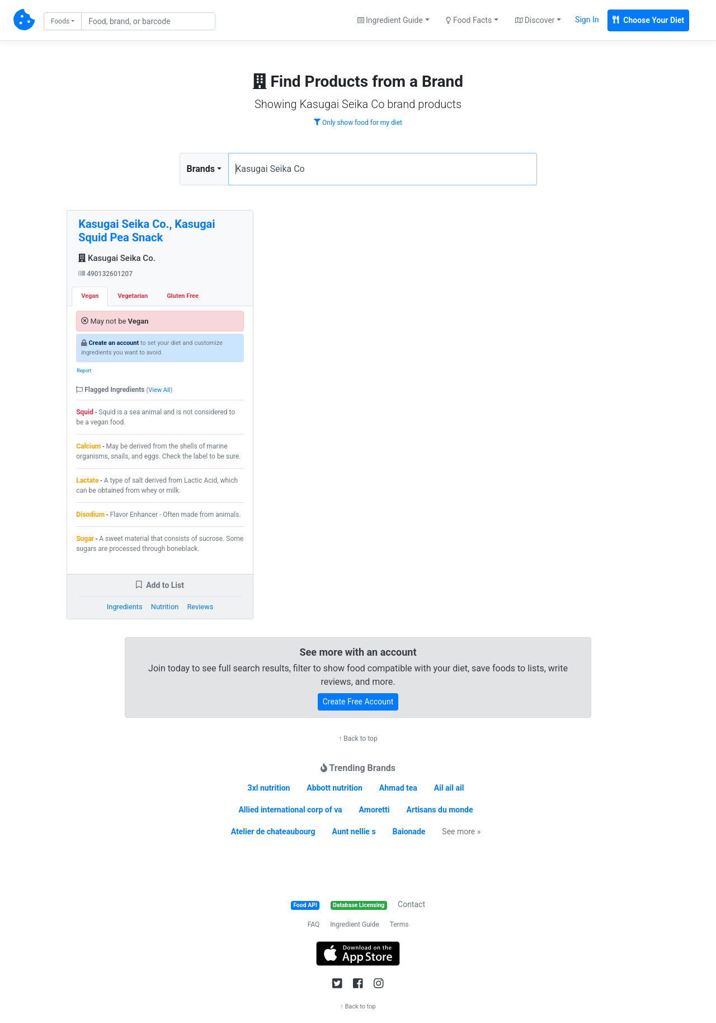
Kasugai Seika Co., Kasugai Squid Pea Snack (146, 230)
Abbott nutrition (334, 787)
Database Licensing (358, 905)
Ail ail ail (449, 787)
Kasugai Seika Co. (117, 258)
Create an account (113, 343)
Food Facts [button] (469, 20)
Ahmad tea (398, 787)
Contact (411, 904)
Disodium (90, 514)
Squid (84, 412)
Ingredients (125, 606)
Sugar (85, 539)
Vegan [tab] (89, 296)
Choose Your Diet (648, 20)
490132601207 (105, 274)
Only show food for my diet (358, 123)
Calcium (88, 446)
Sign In (587, 19)
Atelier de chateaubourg (273, 831)
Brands (201, 169)
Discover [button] (535, 20)
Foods (60, 21)
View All (159, 390)
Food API (305, 905)
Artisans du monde (440, 809)
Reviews (200, 606)
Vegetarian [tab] (132, 296)
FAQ (314, 924)
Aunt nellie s (354, 831)
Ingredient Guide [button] (390, 20)
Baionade (409, 831)
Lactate (87, 480)
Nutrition (164, 606)
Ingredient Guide (354, 924)
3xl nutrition (269, 787)
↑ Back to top (357, 738)
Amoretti (374, 809)
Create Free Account (358, 701)
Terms (399, 924)
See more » (461, 831)
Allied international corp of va (290, 809)
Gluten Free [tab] (183, 296)
